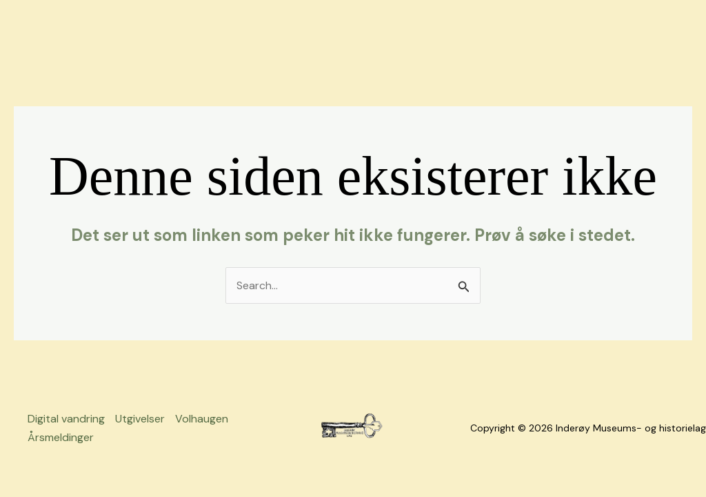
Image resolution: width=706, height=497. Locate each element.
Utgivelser (140, 418)
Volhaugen (201, 418)
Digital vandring (66, 418)
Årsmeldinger (61, 437)
